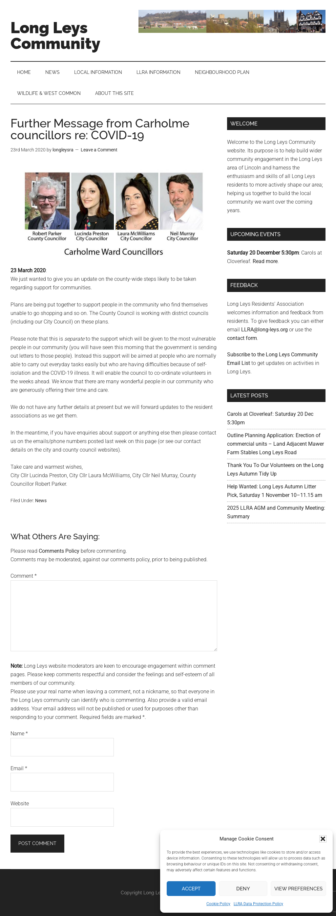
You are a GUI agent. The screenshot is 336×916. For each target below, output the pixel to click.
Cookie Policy (218, 904)
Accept (191, 889)
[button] (323, 839)
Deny (243, 889)
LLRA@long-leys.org (264, 329)
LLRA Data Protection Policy (258, 904)
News (41, 500)
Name (19, 733)
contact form (242, 338)
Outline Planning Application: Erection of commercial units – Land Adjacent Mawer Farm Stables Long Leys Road (275, 444)
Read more (265, 261)
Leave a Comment (99, 149)
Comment (23, 576)
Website (19, 803)
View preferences (298, 889)
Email (18, 768)
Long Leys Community (55, 35)
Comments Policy (59, 551)
